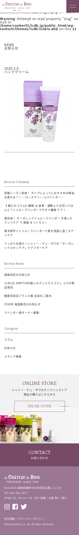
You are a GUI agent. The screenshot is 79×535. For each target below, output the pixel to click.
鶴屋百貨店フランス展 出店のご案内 (28, 296)
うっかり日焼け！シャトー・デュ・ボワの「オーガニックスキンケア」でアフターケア (39, 245)
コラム (8, 339)
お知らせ (18, 57)
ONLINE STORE (40, 406)
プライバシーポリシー (30, 519)
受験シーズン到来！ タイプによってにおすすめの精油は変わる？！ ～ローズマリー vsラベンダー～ (39, 195)
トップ (7, 57)
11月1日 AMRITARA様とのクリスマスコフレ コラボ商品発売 (39, 285)
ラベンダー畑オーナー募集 (21, 312)
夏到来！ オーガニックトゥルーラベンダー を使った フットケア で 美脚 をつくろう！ (38, 220)
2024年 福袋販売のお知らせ (22, 304)
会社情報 (9, 519)
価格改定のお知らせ (17, 275)
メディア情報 (12, 356)
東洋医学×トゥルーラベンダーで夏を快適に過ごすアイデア (39, 233)
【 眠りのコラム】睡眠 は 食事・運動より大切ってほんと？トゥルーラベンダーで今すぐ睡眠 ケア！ (38, 207)
